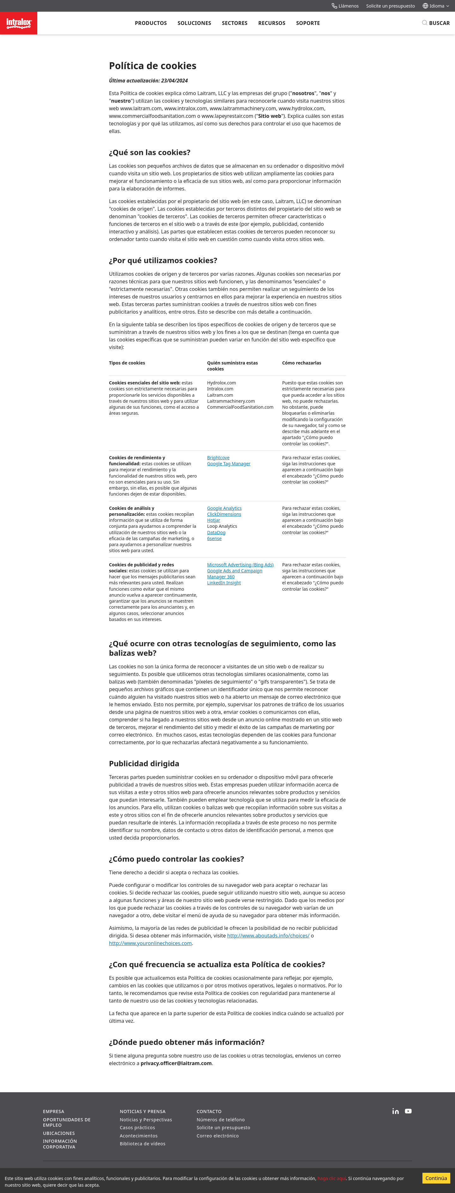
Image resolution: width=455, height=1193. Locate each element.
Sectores (234, 23)
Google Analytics (224, 508)
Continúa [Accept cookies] (436, 1178)
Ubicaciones (59, 1133)
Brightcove (218, 458)
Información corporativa (60, 1144)
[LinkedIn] (395, 1111)
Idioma (436, 6)
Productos (151, 23)
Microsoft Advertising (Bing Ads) (240, 565)
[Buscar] (436, 23)
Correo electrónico (218, 1136)
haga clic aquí (332, 1178)
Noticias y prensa (143, 1111)
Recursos (272, 23)
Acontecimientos (139, 1136)
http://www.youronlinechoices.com (150, 943)
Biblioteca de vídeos (143, 1144)
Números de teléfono (221, 1120)
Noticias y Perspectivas (146, 1120)
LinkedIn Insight (224, 583)
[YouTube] (408, 1111)
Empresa (53, 1111)
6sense (214, 538)
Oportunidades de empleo (67, 1122)
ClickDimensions (224, 514)
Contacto (209, 1111)
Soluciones (194, 23)
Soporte (308, 23)
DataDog (216, 532)
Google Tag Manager (229, 464)
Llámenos (345, 6)
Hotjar (213, 520)
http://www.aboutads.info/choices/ (268, 935)
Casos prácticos (137, 1127)
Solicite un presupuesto (390, 6)
